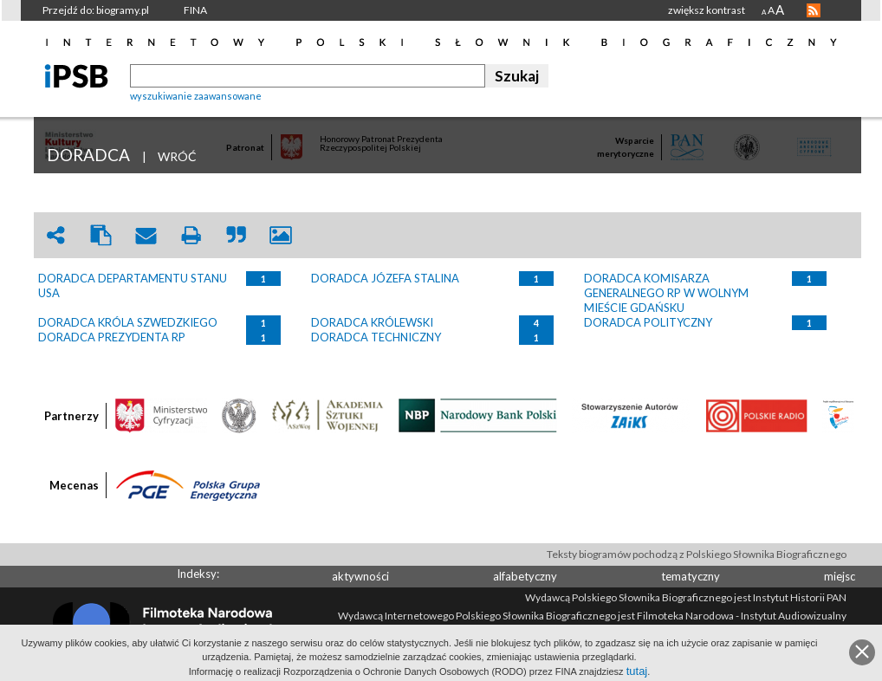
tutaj (637, 671)
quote (235, 235)
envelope (145, 235)
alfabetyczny (525, 576)
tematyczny (690, 576)
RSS (813, 10)
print (190, 235)
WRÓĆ (177, 156)
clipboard (100, 235)
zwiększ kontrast (706, 9)
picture (280, 235)
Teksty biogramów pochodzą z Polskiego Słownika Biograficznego (696, 554)
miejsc (839, 576)
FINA (195, 9)
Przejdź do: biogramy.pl (95, 9)
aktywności (360, 576)
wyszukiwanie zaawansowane (196, 95)
